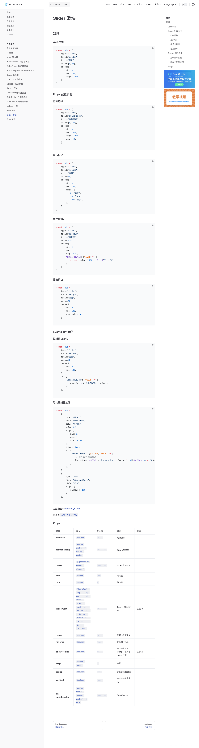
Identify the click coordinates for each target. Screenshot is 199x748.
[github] (193, 4)
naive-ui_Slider (72, 508)
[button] (24, 44)
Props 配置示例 (175, 31)
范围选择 (174, 35)
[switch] (184, 4)
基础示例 (172, 26)
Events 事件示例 (175, 53)
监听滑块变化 (176, 57)
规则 (168, 22)
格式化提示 (175, 44)
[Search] (59, 4)
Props (171, 66)
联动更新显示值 (177, 62)
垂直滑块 (174, 49)
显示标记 (174, 40)
